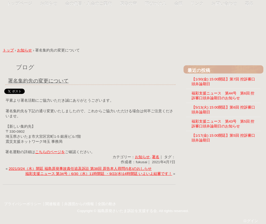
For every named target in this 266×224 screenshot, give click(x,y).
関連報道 (52, 204)
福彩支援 (64, 22)
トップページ (19, 3)
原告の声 (128, 3)
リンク (197, 3)
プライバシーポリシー (22, 204)
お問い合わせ (224, 3)
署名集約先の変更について (38, 81)
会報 (178, 3)
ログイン (250, 221)
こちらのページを (50, 152)
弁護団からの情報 (79, 204)
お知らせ (48, 3)
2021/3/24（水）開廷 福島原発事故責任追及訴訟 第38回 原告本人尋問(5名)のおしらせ (80, 169)
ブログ (25, 67)
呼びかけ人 (155, 3)
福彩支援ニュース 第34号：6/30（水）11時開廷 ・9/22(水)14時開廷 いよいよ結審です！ (98, 174)
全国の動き (107, 204)
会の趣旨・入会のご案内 (88, 3)
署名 (249, 3)
